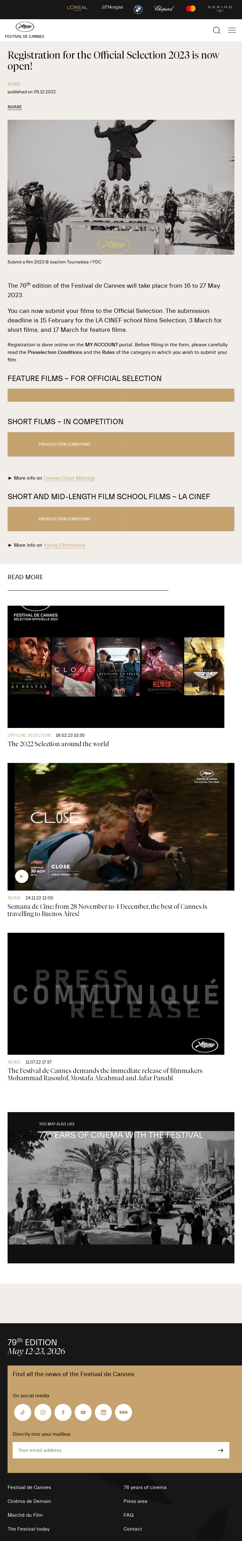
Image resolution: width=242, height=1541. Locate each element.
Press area (135, 1501)
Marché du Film (25, 1515)
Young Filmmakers (64, 545)
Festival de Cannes (29, 1487)
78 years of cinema (145, 1487)
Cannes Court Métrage (69, 478)
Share (15, 107)
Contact (133, 1529)
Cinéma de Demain (29, 1501)
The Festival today (28, 1529)
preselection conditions (64, 444)
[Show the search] (217, 30)
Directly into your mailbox (42, 1434)
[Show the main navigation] (232, 30)
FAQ (129, 1515)
